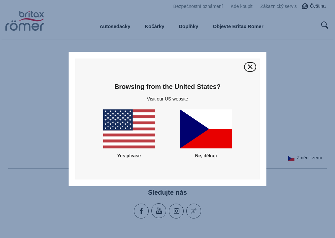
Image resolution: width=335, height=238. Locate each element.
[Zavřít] (250, 66)
